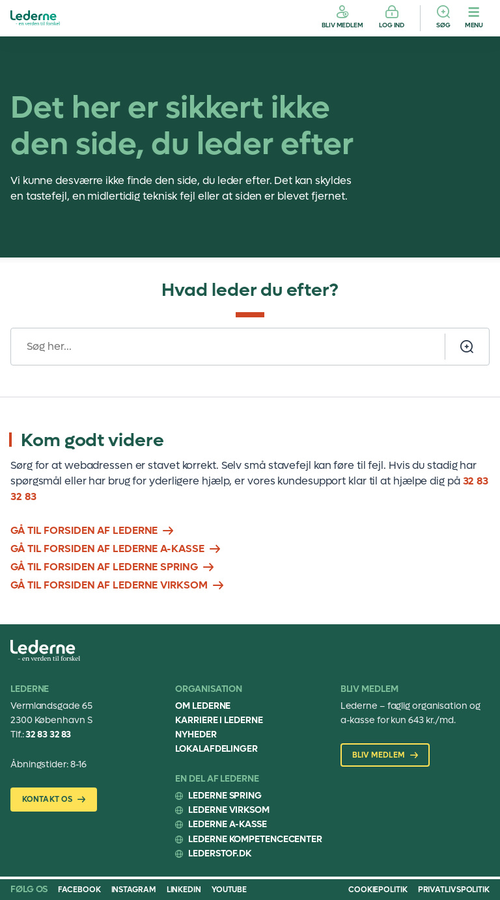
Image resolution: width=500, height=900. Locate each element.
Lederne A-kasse (227, 824)
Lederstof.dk (219, 853)
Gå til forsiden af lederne (84, 530)
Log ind (391, 25)
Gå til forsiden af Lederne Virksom (109, 585)
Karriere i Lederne (218, 720)
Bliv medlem (342, 25)
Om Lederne (202, 706)
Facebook (79, 889)
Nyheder (195, 734)
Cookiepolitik (378, 889)
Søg (443, 25)
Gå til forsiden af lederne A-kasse (107, 548)
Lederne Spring (225, 795)
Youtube (229, 889)
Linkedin (184, 889)
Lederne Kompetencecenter (255, 839)
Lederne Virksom (229, 810)
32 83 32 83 (48, 734)
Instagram (133, 889)
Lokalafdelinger (216, 749)
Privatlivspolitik (454, 889)
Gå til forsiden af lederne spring (104, 567)
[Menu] (474, 18)
